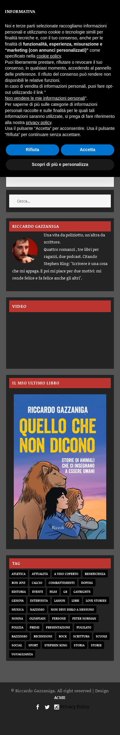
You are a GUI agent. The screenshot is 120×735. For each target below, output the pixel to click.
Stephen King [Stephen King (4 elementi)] (55, 645)
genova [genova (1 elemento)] (18, 600)
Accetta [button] (88, 149)
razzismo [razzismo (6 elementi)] (19, 636)
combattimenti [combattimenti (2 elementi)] (62, 582)
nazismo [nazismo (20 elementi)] (37, 609)
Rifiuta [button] (32, 149)
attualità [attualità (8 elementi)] (40, 574)
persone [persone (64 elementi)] (59, 618)
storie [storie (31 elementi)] (96, 645)
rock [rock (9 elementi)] (63, 636)
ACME (60, 697)
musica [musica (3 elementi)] (18, 609)
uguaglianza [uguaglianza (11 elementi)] (22, 654)
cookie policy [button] (49, 56)
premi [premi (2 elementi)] (34, 627)
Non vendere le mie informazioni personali (45, 98)
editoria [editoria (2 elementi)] (19, 591)
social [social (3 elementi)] (17, 645)
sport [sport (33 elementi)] (33, 645)
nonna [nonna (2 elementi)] (17, 618)
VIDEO (19, 306)
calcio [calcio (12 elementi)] (37, 582)
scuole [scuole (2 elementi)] (101, 636)
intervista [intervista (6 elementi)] (39, 600)
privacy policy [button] (38, 122)
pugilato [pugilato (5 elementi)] (84, 627)
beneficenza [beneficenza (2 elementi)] (95, 574)
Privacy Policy (74, 706)
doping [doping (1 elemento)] (87, 582)
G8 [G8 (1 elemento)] (65, 591)
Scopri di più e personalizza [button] (60, 164)
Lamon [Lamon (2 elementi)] (59, 600)
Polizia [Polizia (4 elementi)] (17, 627)
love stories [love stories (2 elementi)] (96, 600)
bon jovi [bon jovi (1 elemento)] (18, 582)
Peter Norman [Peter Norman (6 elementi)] (84, 618)
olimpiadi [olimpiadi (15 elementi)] (37, 618)
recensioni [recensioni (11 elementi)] (43, 636)
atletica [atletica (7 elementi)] (18, 574)
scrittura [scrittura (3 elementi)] (81, 636)
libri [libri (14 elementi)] (75, 600)
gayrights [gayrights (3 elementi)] (82, 591)
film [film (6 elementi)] (53, 591)
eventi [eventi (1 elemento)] (37, 591)
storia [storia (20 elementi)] (79, 645)
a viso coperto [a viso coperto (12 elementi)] (66, 574)
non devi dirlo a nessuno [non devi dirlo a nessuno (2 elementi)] (72, 609)
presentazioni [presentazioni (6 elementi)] (58, 627)
